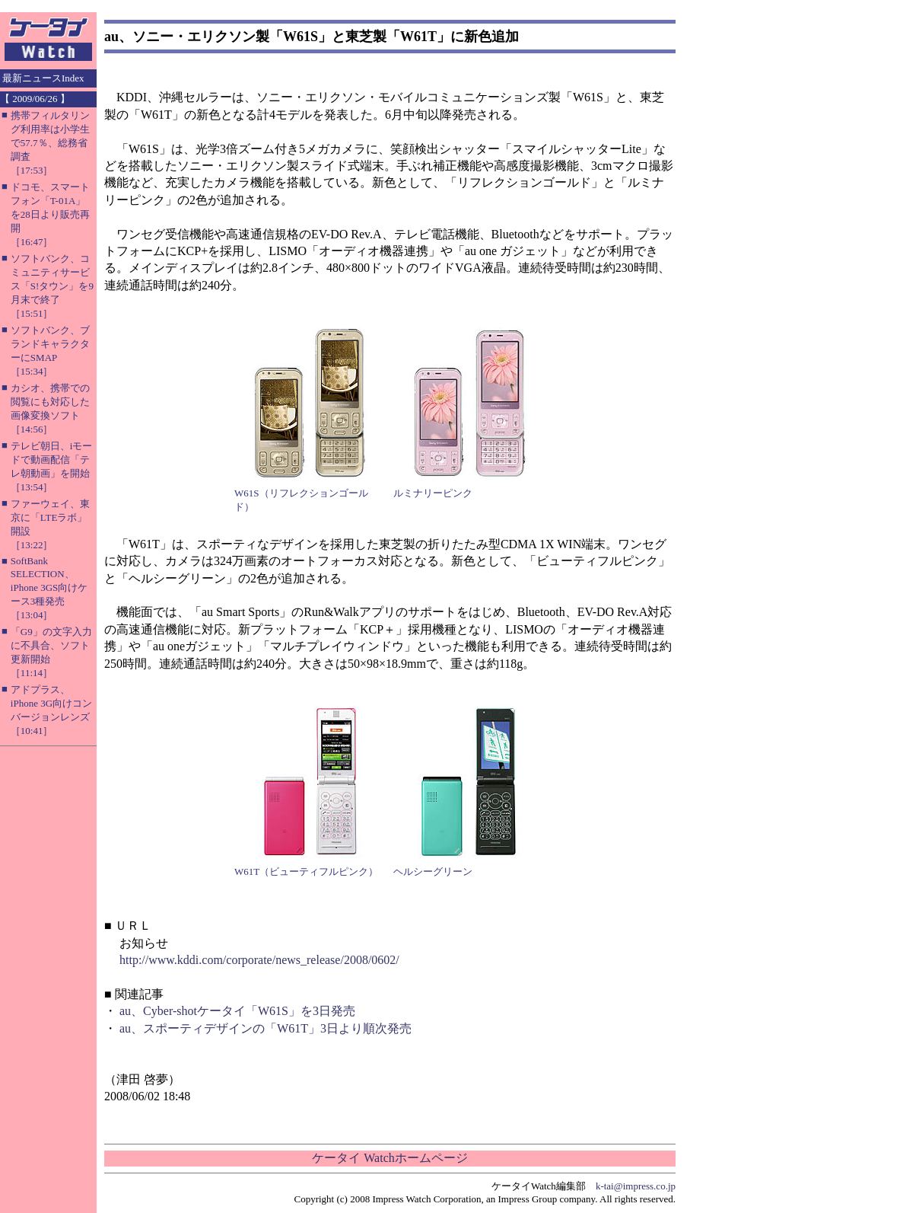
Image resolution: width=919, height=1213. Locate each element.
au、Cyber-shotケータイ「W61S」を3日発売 (237, 1010)
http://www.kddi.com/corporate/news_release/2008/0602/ (259, 959)
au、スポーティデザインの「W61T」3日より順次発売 (265, 1028)
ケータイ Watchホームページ (389, 1157)
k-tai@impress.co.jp (636, 1186)
